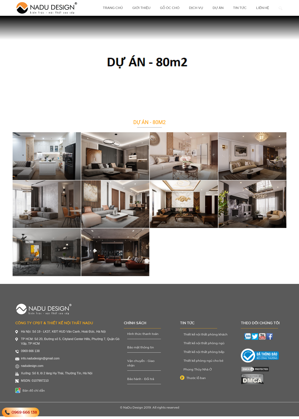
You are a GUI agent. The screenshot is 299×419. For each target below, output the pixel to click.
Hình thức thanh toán (142, 336)
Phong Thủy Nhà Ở (197, 372)
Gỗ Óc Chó (169, 8)
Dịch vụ (196, 8)
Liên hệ (262, 8)
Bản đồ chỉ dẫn (30, 393)
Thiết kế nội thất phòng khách (205, 337)
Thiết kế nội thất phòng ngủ (203, 345)
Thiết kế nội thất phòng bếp (203, 354)
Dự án (218, 8)
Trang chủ (113, 8)
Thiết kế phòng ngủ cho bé (203, 363)
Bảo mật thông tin (140, 350)
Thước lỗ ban (193, 380)
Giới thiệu (141, 8)
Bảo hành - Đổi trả (140, 381)
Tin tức (240, 8)
